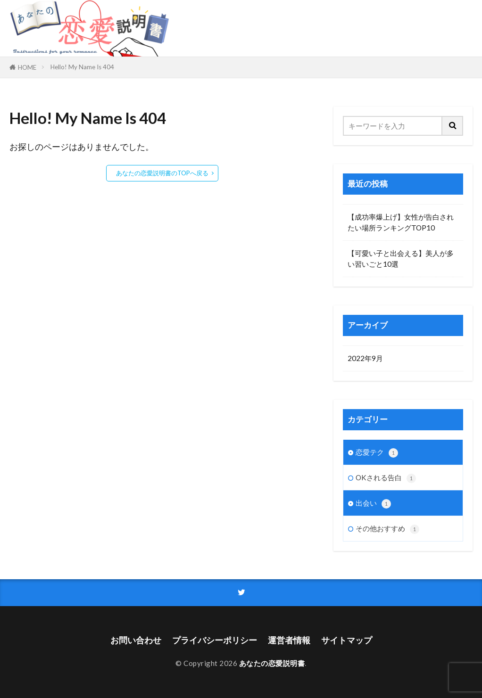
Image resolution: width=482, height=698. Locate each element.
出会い (373, 504)
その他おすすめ (387, 529)
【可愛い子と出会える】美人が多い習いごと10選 (401, 258)
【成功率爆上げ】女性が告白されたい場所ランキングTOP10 (401, 222)
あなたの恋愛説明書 (272, 663)
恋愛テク (377, 453)
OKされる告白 (386, 478)
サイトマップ (346, 640)
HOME (27, 67)
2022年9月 (365, 358)
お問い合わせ (135, 640)
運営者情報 (289, 640)
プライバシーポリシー (214, 640)
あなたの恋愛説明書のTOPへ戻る (162, 173)
